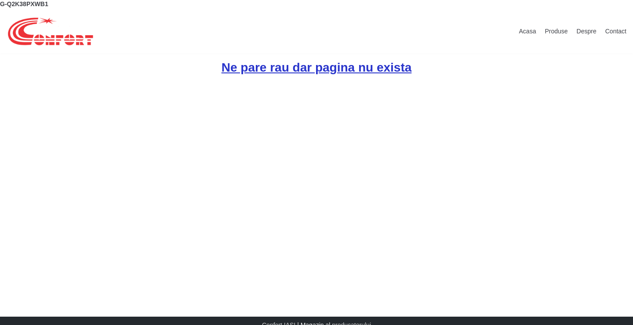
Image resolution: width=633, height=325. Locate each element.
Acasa (527, 31)
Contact (615, 31)
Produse (556, 31)
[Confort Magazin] (51, 31)
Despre (587, 31)
